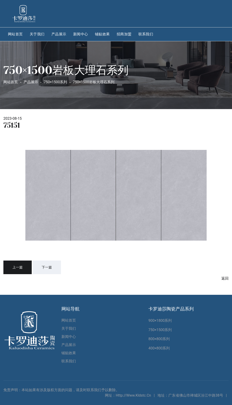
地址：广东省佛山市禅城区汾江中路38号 (190, 395)
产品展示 (58, 34)
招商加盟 (124, 34)
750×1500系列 (160, 330)
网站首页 (15, 34)
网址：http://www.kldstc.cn (128, 395)
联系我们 (145, 34)
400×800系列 (159, 348)
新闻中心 (80, 34)
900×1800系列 (160, 320)
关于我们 (37, 34)
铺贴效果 (102, 34)
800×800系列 (159, 339)
